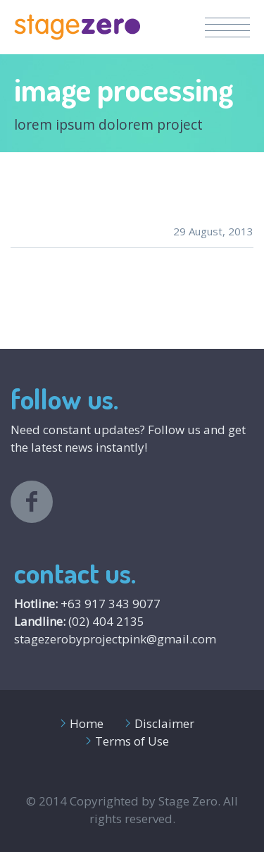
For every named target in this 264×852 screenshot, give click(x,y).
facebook (32, 502)
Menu (227, 27)
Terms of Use (132, 741)
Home (86, 723)
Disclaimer (164, 723)
